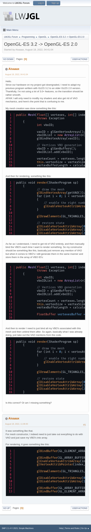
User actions (79, 59)
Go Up (6, 508)
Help (61, 528)
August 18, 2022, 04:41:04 (16, 74)
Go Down (8, 59)
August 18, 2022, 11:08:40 (16, 424)
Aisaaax (13, 68)
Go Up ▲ (85, 528)
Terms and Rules (72, 528)
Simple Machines (26, 528)
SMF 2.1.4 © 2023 (10, 528)
